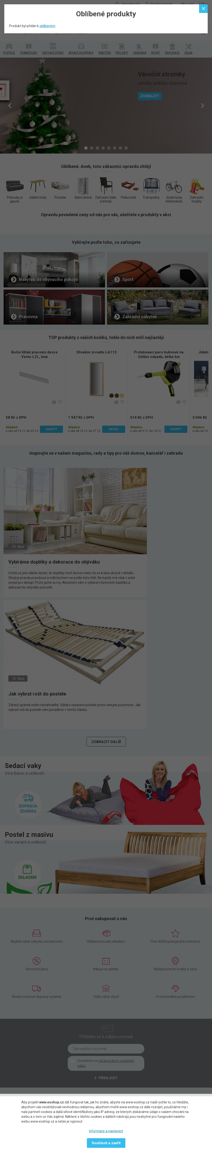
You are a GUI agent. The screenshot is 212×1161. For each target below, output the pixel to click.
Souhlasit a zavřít (106, 1143)
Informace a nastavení (106, 1131)
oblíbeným (47, 26)
